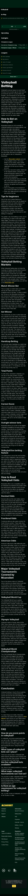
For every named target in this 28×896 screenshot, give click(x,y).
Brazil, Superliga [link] (6, 56)
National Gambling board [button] (19, 854)
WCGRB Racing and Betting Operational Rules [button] (20, 843)
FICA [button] (16, 862)
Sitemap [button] (17, 828)
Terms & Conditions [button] (6, 833)
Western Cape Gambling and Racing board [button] (20, 849)
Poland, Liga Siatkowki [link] (8, 67)
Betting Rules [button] (18, 813)
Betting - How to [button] (19, 825)
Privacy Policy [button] (4, 842)
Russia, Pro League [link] (7, 73)
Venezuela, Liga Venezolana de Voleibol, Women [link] (13, 18)
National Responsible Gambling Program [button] (20, 858)
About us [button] (3, 810)
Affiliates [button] (3, 816)
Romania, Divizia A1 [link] (7, 70)
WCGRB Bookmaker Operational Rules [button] (20, 838)
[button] (14, 18)
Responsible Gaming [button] (6, 836)
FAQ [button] (16, 816)
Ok (14, 886)
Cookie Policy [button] (4, 844)
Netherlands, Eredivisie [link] (8, 64)
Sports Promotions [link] (19, 810)
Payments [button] (17, 819)
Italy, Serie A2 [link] (6, 59)
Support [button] (3, 813)
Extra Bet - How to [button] (19, 822)
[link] (4, 4)
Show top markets (14, 29)
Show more (14, 76)
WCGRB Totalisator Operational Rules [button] (19, 834)
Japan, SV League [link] (7, 62)
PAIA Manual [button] (4, 839)
